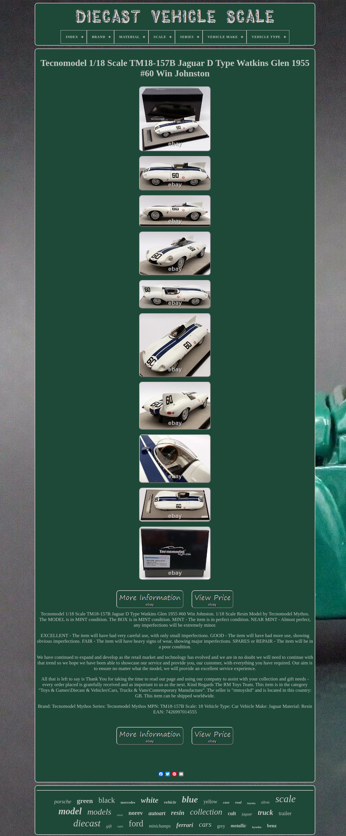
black (107, 800)
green (85, 800)
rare (120, 826)
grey (221, 826)
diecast (86, 823)
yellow (210, 801)
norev (135, 813)
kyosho (256, 827)
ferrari (184, 824)
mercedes (128, 802)
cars (205, 824)
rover (120, 815)
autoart (156, 813)
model (69, 811)
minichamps (160, 826)
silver (265, 802)
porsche (62, 801)
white (149, 800)
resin (177, 812)
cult (232, 813)
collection (206, 811)
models (99, 811)
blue (190, 799)
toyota (251, 803)
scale (285, 798)
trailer (285, 813)
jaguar (247, 814)
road (238, 802)
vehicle (170, 802)
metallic (239, 825)
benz (272, 825)
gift (109, 826)
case (226, 802)
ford (136, 823)
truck (265, 812)
